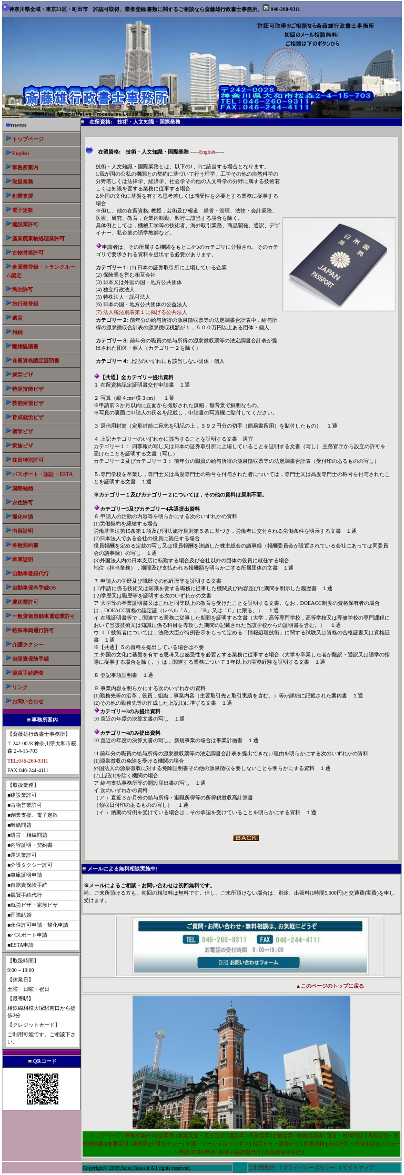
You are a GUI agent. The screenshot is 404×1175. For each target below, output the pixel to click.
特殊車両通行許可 (30, 630)
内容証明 (22, 531)
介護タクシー (28, 644)
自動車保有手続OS (34, 588)
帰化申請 (22, 517)
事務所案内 (138, 1135)
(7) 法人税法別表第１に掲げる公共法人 (141, 312)
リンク (20, 687)
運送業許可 (25, 602)
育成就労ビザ (28, 417)
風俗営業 (258, 1135)
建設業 (237, 1135)
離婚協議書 (25, 346)
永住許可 (338, 1144)
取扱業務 (22, 182)
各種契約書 (25, 545)
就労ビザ (22, 375)
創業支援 (22, 196)
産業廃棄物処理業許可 (38, 238)
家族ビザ (22, 446)
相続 (17, 332)
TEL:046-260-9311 (27, 761)
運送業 (140, 1144)
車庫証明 (117, 1144)
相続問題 (352, 1135)
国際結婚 (22, 488)
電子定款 (214, 1135)
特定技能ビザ (28, 389)
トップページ (28, 139)
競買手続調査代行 (240, 1152)
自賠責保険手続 (284, 1152)
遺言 (17, 318)
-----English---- (206, 152)
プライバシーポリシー (308, 1167)
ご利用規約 (261, 1167)
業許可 (43, 616)
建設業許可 (25, 224)
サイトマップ (358, 1167)
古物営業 (282, 1135)
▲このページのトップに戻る (330, 986)
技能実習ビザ (28, 403)
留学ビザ (19, 431)
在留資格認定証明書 (35, 360)
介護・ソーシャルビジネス (217, 1144)
